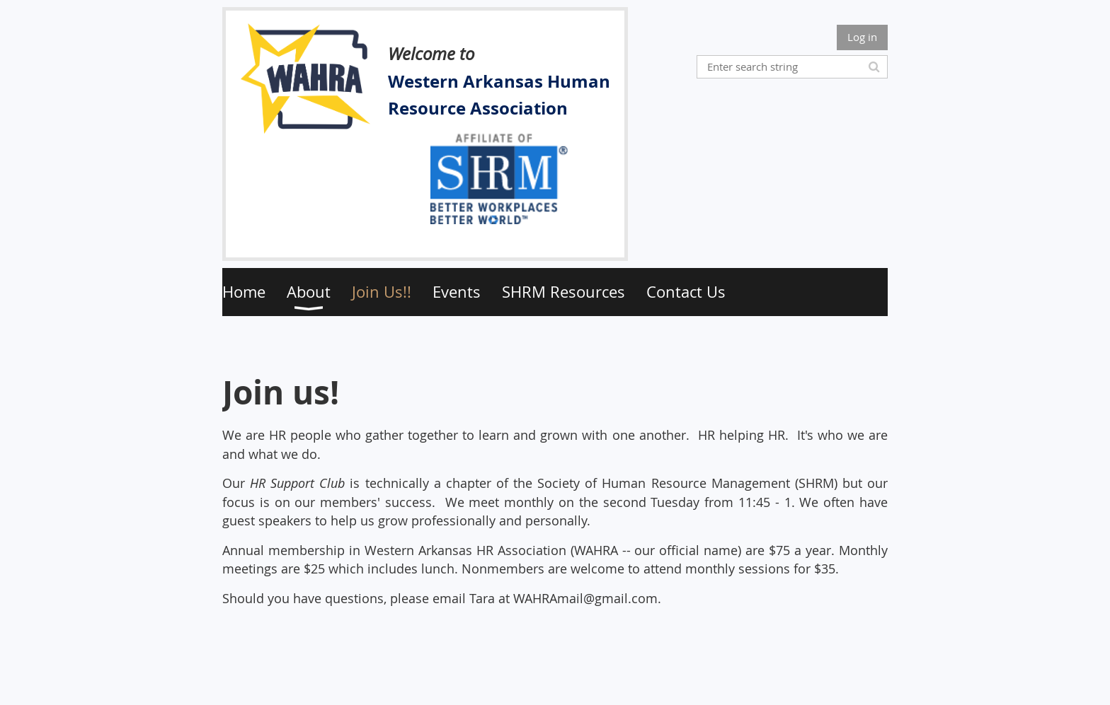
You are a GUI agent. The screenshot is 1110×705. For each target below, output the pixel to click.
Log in (862, 37)
